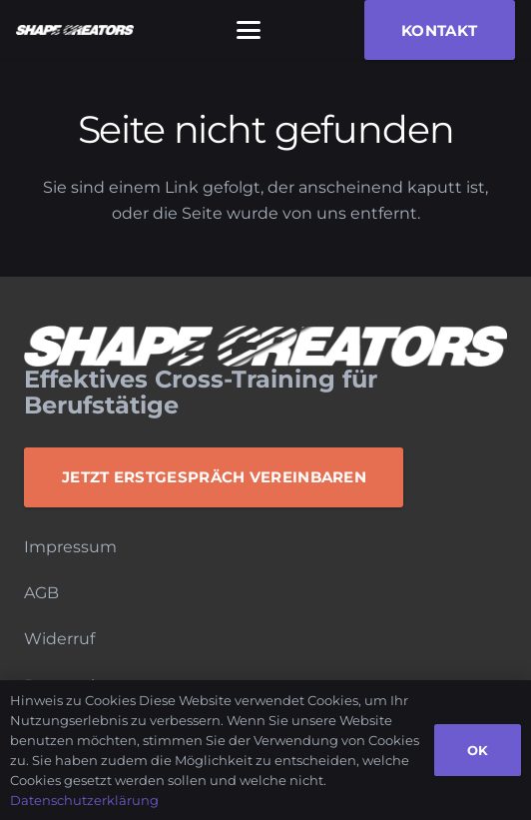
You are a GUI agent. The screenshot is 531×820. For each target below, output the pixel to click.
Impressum (70, 546)
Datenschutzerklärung (84, 800)
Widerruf (59, 638)
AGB (41, 592)
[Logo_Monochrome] (75, 30)
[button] (248, 30)
